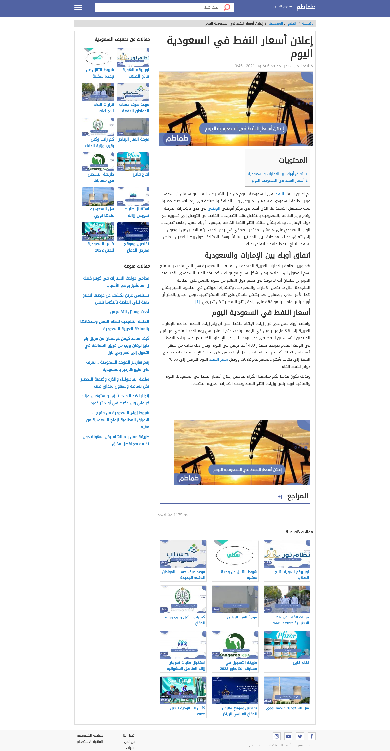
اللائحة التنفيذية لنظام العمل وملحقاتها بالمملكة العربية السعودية (114, 325)
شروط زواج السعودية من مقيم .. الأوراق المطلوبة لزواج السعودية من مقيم (117, 420)
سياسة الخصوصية (90, 735)
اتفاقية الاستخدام (90, 742)
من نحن (129, 742)
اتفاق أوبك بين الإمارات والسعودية (278, 173)
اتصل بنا (129, 735)
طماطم (306, 7)
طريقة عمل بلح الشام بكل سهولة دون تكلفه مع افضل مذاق (116, 440)
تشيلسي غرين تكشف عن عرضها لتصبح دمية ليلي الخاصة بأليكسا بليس (115, 299)
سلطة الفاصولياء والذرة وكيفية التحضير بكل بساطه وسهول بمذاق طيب (115, 383)
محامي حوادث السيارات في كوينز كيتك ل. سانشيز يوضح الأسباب (116, 282)
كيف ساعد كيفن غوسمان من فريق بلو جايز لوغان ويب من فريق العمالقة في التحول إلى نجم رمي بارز (116, 345)
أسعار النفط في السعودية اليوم (280, 180)
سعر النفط (218, 359)
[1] (197, 302)
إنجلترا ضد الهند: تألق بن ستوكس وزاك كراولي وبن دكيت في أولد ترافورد (115, 400)
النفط (279, 194)
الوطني (214, 208)
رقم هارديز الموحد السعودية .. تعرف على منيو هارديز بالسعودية (117, 366)
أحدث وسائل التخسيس (129, 312)
